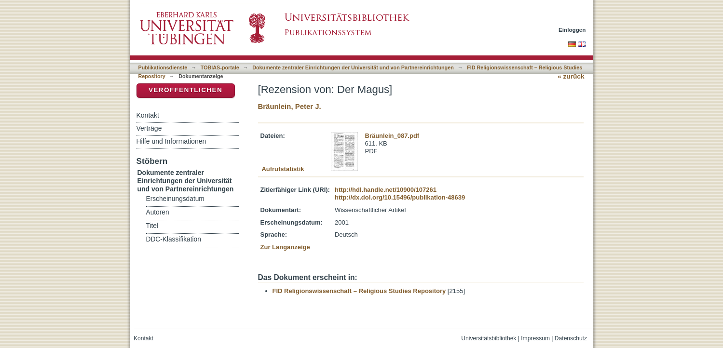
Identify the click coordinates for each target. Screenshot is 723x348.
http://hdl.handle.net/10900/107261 (386, 189)
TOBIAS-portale (220, 67)
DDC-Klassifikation (173, 239)
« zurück (571, 76)
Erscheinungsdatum (175, 198)
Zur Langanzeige (285, 247)
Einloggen (572, 30)
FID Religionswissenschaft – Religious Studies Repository (359, 290)
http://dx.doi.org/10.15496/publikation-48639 (400, 197)
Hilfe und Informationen (171, 141)
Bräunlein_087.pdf (392, 135)
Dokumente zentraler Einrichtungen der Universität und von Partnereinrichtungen (353, 67)
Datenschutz (571, 338)
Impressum (535, 338)
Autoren (157, 212)
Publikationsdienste (163, 67)
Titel (152, 225)
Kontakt (147, 115)
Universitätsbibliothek (488, 338)
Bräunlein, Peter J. (289, 106)
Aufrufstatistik (282, 169)
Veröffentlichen (185, 90)
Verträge (149, 128)
